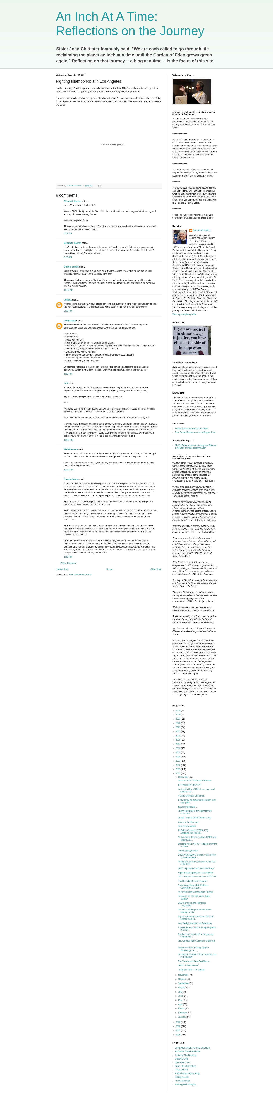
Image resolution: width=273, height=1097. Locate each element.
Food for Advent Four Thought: (192, 881)
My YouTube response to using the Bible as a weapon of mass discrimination (195, 446)
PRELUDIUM (181, 1070)
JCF (66, 383)
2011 (178, 769)
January (182, 1017)
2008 (178, 1026)
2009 (178, 1022)
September (183, 983)
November (183, 975)
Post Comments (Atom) (80, 574)
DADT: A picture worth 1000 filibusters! (196, 868)
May (180, 1000)
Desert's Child (181, 1059)
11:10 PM (68, 469)
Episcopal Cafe (182, 1062)
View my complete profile (184, 314)
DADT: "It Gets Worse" (188, 965)
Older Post (155, 569)
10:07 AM (68, 290)
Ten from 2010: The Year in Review (194, 780)
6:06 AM (68, 257)
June (180, 996)
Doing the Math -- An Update (191, 969)
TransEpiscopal (182, 1080)
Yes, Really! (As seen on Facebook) (195, 923)
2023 (178, 719)
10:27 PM (68, 440)
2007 (178, 1030)
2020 (178, 731)
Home (109, 569)
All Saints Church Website (187, 1051)
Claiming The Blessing (185, 1055)
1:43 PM (68, 557)
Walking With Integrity (185, 1084)
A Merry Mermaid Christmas (191, 796)
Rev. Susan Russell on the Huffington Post (195, 432)
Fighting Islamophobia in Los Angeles (195, 872)
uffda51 (68, 300)
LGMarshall (70, 320)
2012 (178, 765)
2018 (178, 740)
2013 (178, 761)
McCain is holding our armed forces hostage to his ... (195, 910)
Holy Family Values (187, 826)
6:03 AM (68, 233)
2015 (178, 752)
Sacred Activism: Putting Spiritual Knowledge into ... (193, 948)
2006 (178, 1034)
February (182, 1013)
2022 (178, 723)
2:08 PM (68, 311)
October (182, 979)
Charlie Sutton (71, 267)
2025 (178, 710)
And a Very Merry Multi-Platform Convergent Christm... (193, 886)
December (183, 777)
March (181, 1008)
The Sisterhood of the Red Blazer (193, 961)
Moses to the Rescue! (188, 822)
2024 (178, 714)
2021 (178, 727)
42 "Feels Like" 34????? (189, 785)
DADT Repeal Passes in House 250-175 (197, 876)
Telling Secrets (182, 1077)
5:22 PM (68, 374)
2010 (178, 773)
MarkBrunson (71, 449)
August (182, 987)
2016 (178, 748)
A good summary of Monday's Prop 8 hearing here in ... (195, 917)
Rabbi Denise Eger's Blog (187, 1073)
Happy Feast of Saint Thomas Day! (194, 818)
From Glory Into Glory (185, 1066)
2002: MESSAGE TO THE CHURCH (192, 1048)
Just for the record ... (187, 807)
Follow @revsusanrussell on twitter (191, 428)
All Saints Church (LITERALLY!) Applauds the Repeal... (193, 831)
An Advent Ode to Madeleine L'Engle (195, 892)
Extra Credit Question (188, 850)
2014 (178, 756)
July (180, 992)
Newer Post (62, 569)
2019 (178, 735)
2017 (178, 744)
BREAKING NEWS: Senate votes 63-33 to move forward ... (197, 856)
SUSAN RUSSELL (202, 230)
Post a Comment (68, 563)
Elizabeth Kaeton (72, 201)
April (180, 1004)
